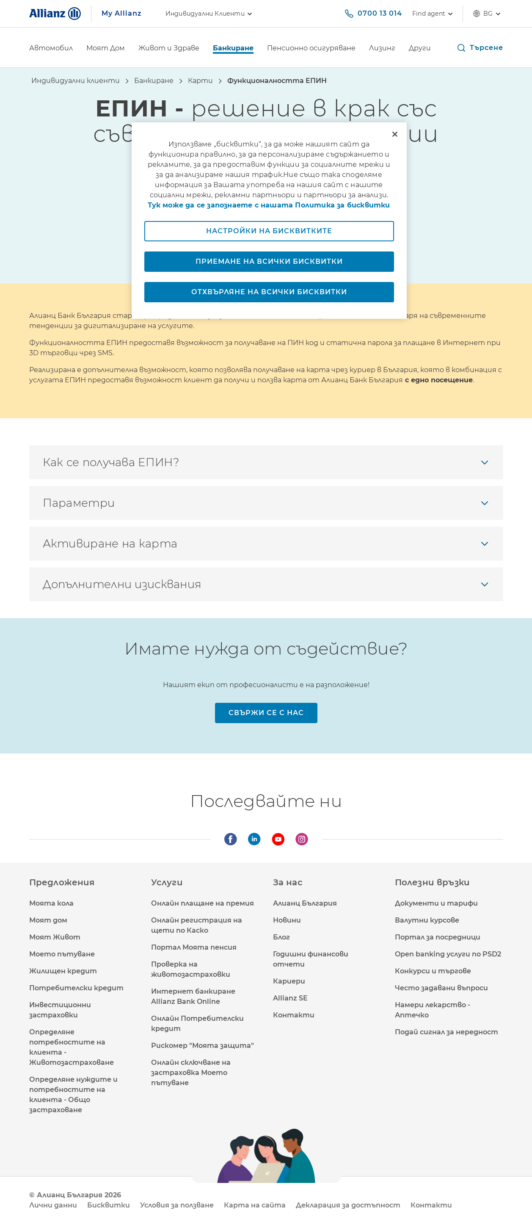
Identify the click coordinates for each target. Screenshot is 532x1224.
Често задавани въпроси (441, 988)
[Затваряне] (395, 134)
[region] (269, 220)
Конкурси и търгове (433, 971)
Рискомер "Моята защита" (202, 1046)
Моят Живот (54, 937)
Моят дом (48, 920)
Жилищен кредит (63, 971)
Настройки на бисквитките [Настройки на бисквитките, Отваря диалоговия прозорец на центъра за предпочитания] (269, 231)
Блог (281, 937)
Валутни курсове (427, 920)
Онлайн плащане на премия (202, 903)
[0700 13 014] (373, 13)
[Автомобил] (51, 49)
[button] (479, 48)
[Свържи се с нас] (266, 713)
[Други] (420, 49)
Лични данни (53, 1205)
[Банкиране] (233, 49)
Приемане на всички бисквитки (269, 261)
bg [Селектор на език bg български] (488, 13)
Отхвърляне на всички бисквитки (269, 292)
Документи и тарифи (436, 903)
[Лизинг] (382, 49)
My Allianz (122, 13)
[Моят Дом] (105, 49)
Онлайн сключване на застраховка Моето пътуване (191, 1072)
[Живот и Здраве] (168, 49)
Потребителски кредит (76, 988)
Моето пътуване (62, 954)
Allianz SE (290, 998)
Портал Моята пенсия (194, 947)
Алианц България (305, 903)
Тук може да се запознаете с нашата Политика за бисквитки (269, 205)
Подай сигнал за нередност (446, 1032)
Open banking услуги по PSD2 (448, 954)
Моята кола (51, 903)
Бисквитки (108, 1205)
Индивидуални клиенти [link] (210, 13)
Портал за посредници (437, 937)
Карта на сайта (255, 1205)
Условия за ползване (177, 1205)
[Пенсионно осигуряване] (311, 49)
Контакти (293, 1015)
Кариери (289, 981)
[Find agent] (432, 13)
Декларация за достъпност (348, 1205)
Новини (287, 920)
